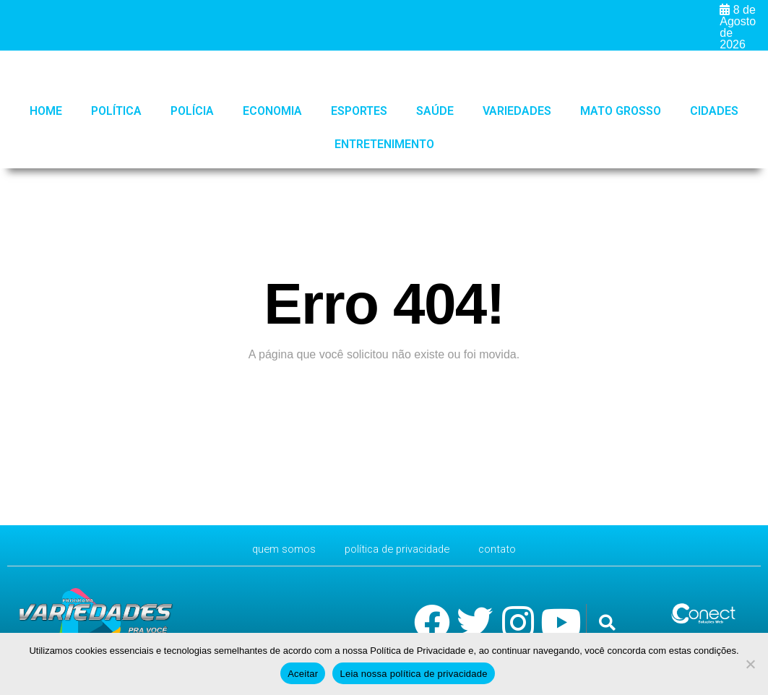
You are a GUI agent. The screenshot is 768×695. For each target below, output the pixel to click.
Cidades (714, 111)
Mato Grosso (620, 111)
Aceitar (303, 673)
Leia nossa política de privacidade (413, 673)
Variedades (517, 111)
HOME (46, 111)
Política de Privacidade (397, 549)
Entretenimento (384, 144)
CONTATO (504, 549)
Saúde (435, 111)
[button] (607, 623)
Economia (272, 111)
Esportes (359, 111)
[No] (750, 664)
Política (116, 111)
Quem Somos (277, 549)
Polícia (192, 111)
